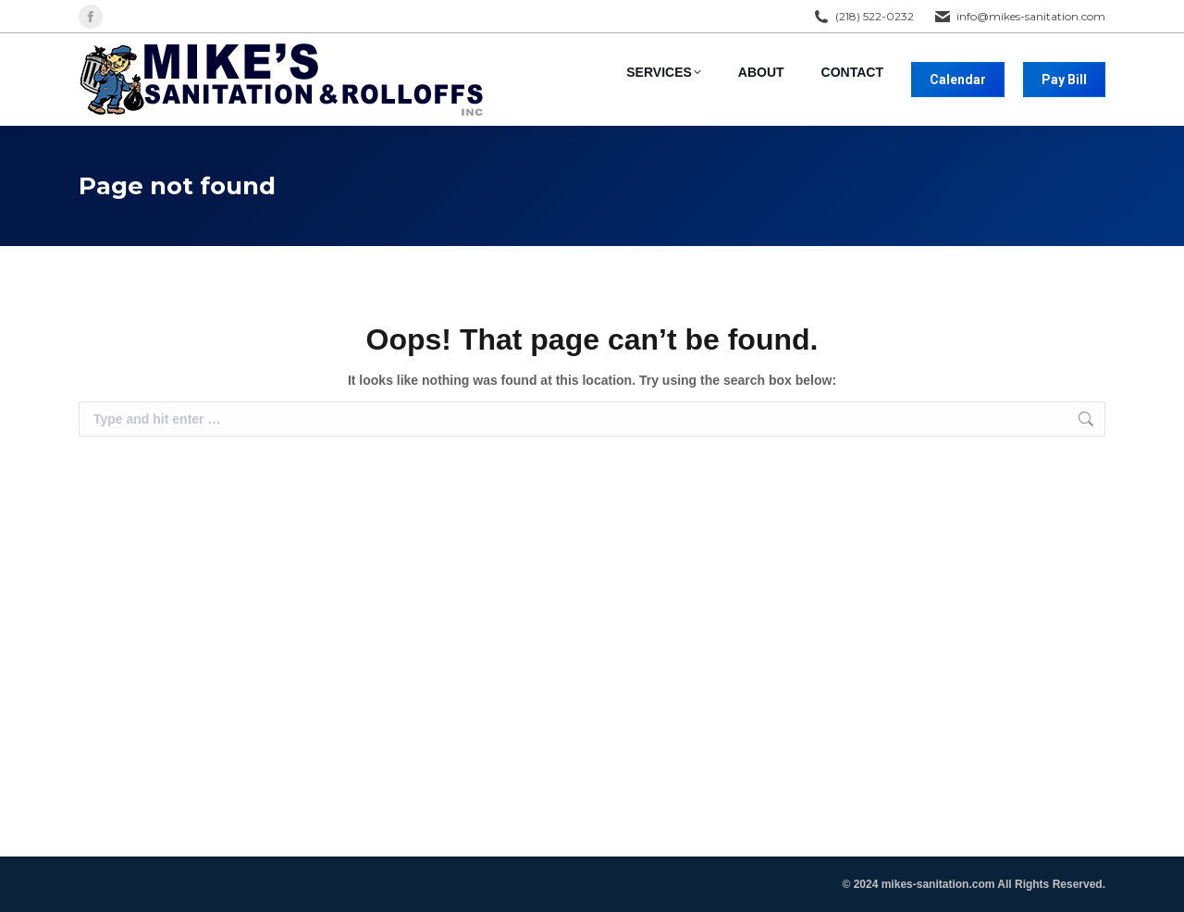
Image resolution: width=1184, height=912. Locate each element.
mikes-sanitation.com (938, 884)
